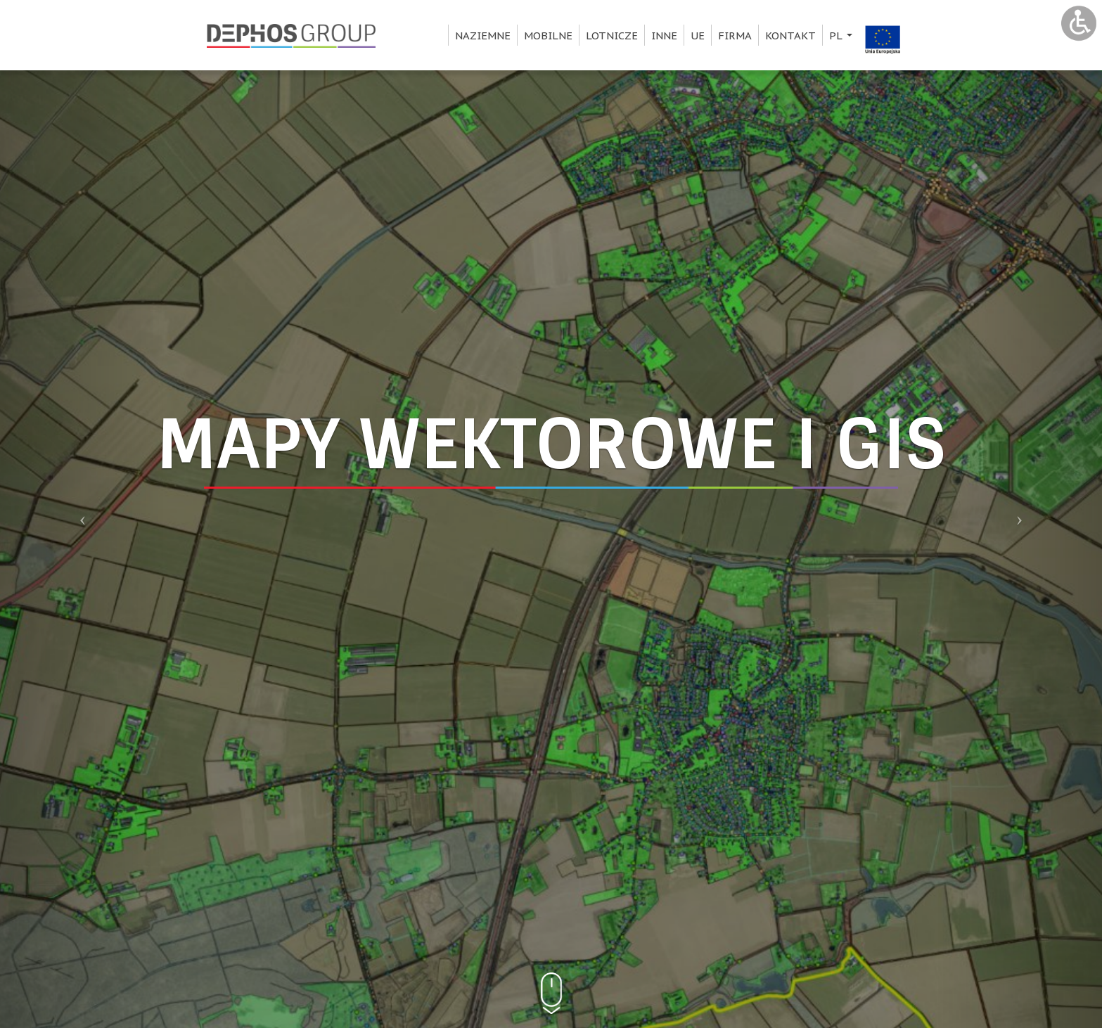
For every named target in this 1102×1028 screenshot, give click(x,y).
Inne (664, 35)
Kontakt (790, 35)
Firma (735, 35)
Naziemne (483, 35)
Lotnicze (612, 35)
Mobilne (548, 35)
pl (842, 37)
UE (698, 35)
